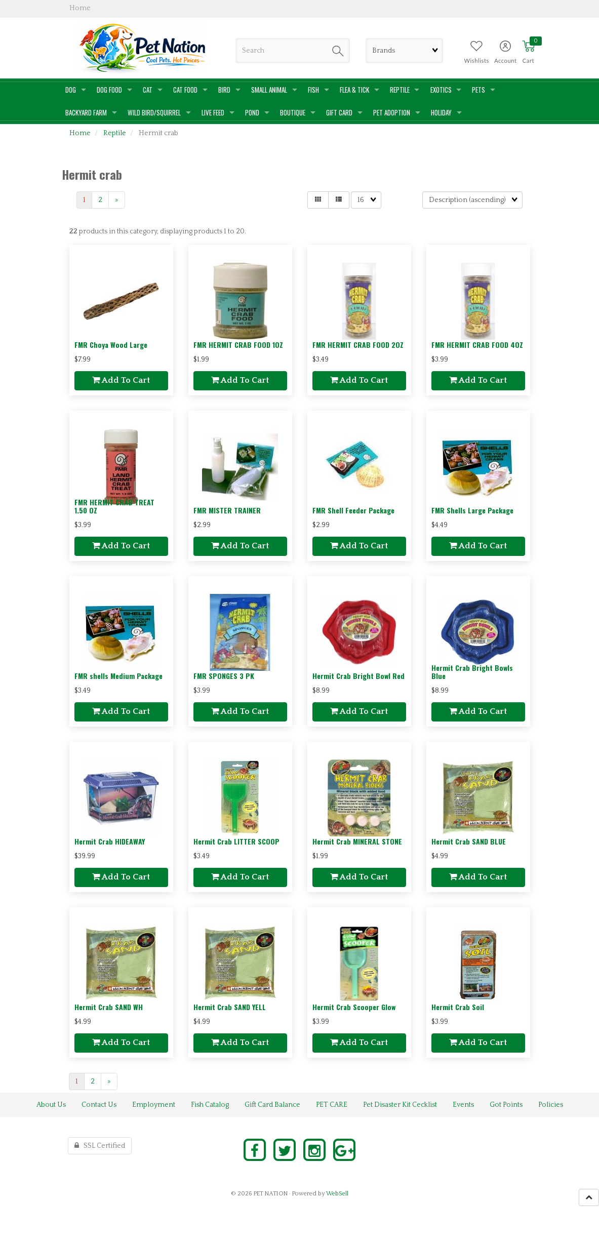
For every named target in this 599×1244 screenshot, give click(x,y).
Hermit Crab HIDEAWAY (109, 841)
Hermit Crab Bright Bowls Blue (472, 671)
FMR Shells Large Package (472, 510)
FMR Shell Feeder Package (353, 510)
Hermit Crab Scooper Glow (353, 1006)
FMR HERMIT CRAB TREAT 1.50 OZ (114, 506)
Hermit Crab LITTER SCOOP (236, 841)
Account (505, 60)
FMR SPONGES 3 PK (223, 675)
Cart (528, 60)
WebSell (337, 1193)
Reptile (114, 133)
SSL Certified (99, 1146)
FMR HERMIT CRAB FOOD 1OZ (238, 344)
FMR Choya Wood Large (110, 344)
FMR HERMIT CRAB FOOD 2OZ (358, 344)
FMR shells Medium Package (118, 675)
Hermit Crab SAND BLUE (468, 841)
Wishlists (476, 60)
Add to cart (121, 380)
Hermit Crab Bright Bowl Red (358, 675)
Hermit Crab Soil (457, 1006)
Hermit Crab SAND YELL (229, 1006)
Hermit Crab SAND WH (108, 1006)
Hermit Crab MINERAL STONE (357, 841)
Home (80, 133)
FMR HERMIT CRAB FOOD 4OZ (477, 344)
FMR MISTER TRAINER (227, 510)
